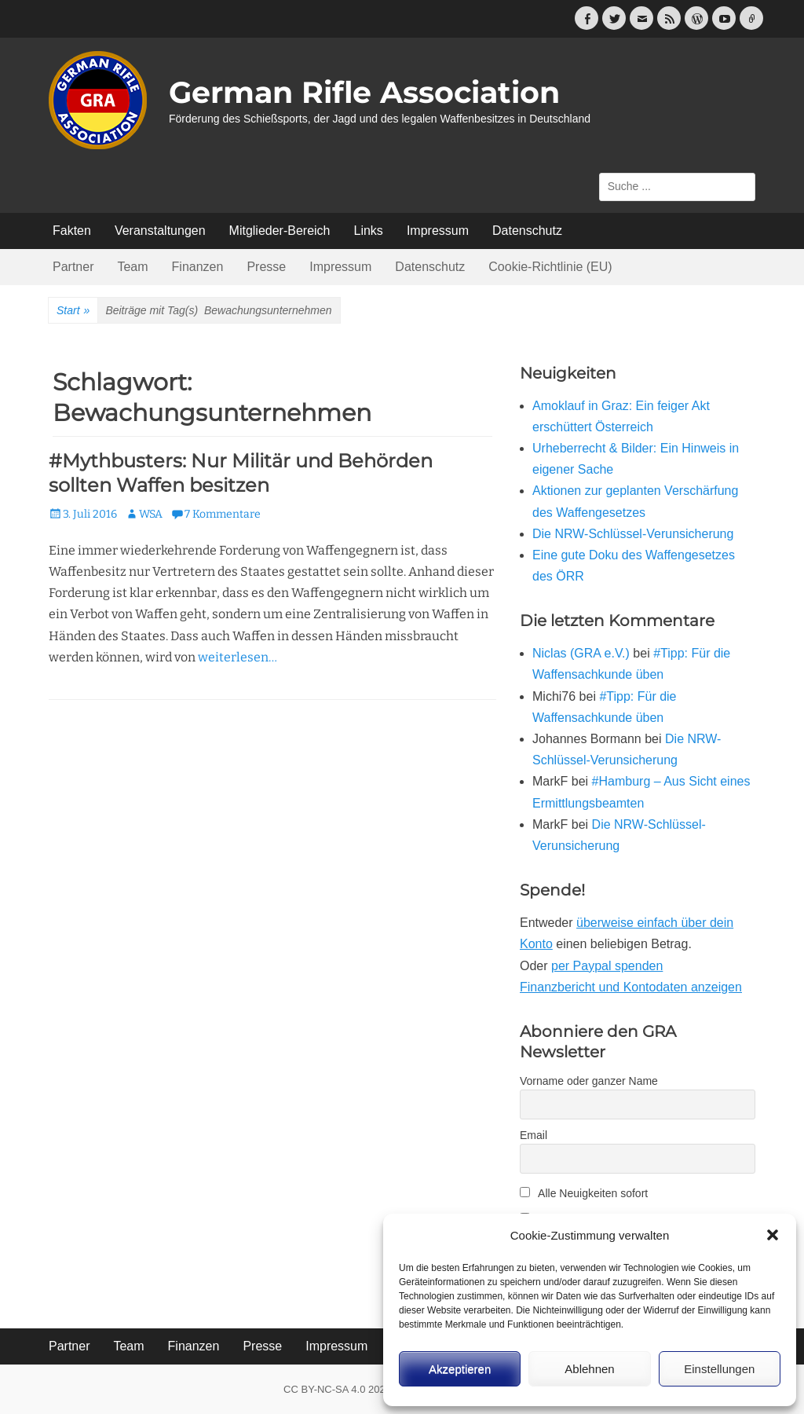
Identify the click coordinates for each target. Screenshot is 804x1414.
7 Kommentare (223, 514)
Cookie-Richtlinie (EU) (550, 266)
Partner (73, 266)
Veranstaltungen (160, 230)
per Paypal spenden (607, 966)
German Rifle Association (364, 92)
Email (533, 1135)
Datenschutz (527, 230)
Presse (266, 266)
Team (132, 266)
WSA (151, 514)
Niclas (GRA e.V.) (581, 653)
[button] (772, 1235)
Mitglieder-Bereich (280, 230)
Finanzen (198, 266)
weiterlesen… (237, 657)
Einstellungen (719, 1369)
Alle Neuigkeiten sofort (584, 1193)
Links (368, 230)
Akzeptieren (460, 1369)
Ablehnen (589, 1369)
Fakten (72, 230)
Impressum (438, 230)
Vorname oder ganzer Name (589, 1081)
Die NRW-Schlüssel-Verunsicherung (632, 533)
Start (73, 311)
